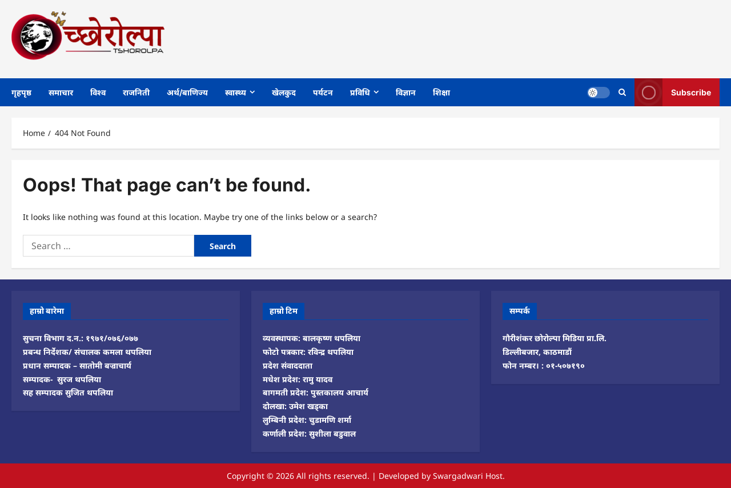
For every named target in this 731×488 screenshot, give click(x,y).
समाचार (61, 92)
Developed (399, 475)
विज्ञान (406, 92)
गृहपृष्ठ (21, 92)
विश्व (98, 92)
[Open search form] (622, 92)
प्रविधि (360, 92)
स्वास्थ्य (235, 92)
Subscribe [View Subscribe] (672, 92)
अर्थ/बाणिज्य (187, 92)
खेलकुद (284, 92)
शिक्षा (441, 92)
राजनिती (136, 92)
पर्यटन (323, 92)
